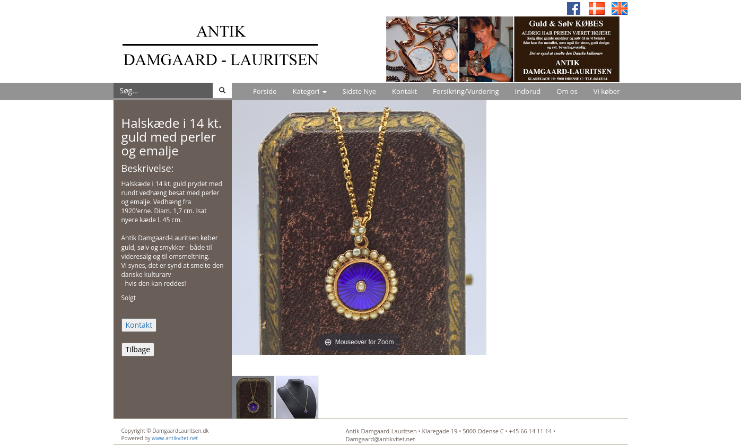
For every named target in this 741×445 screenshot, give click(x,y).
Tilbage (138, 349)
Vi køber (607, 91)
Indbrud (528, 91)
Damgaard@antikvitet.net (380, 439)
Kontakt (404, 91)
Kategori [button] (310, 91)
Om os (567, 91)
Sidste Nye (359, 91)
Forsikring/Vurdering (466, 91)
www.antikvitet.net (175, 438)
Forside (265, 91)
